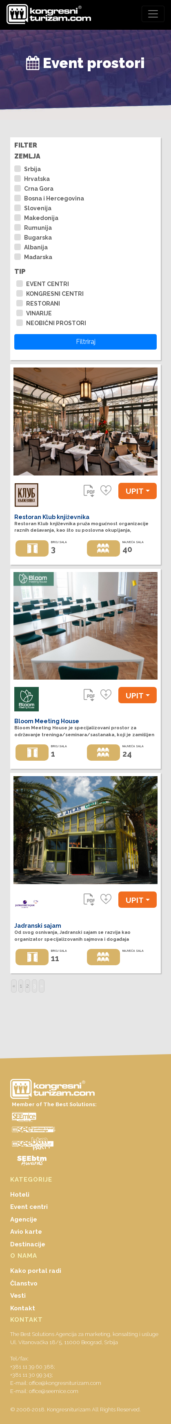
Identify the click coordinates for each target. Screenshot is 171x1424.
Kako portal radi (35, 1270)
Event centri (29, 1207)
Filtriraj (85, 342)
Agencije (23, 1219)
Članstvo (24, 1283)
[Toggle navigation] (153, 14)
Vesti (18, 1295)
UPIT (135, 490)
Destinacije (27, 1244)
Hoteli (19, 1194)
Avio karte (26, 1231)
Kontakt (22, 1308)
